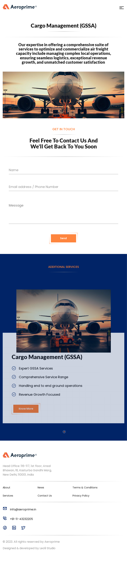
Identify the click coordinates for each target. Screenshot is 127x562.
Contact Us (45, 495)
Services (8, 495)
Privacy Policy (80, 495)
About (6, 487)
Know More (26, 419)
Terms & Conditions (84, 487)
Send (63, 243)
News (41, 487)
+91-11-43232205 (18, 519)
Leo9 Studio (47, 548)
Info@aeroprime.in (19, 509)
